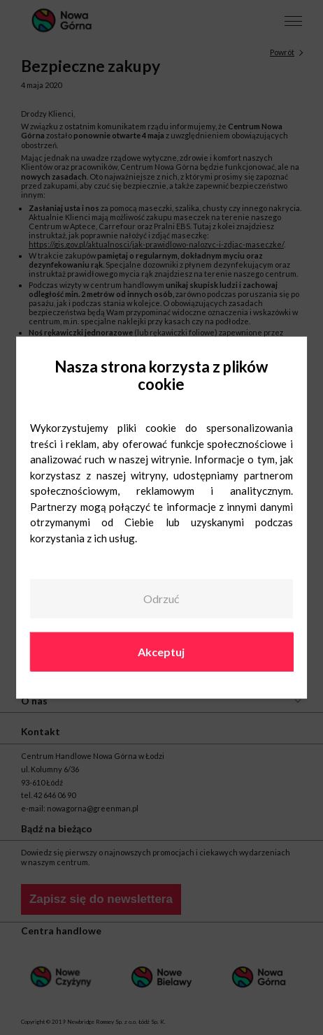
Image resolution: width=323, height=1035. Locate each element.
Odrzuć (161, 598)
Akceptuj (161, 651)
